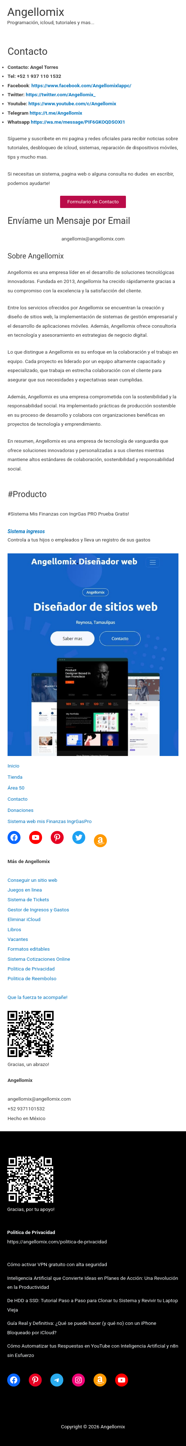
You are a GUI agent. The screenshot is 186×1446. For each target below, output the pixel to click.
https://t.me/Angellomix (56, 113)
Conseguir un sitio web (32, 880)
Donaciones (20, 810)
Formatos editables (29, 949)
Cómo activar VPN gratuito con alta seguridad (57, 1264)
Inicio (13, 766)
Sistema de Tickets (28, 899)
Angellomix (35, 12)
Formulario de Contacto (93, 201)
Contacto (17, 799)
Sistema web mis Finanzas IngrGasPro (50, 821)
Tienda (15, 777)
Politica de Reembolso (32, 978)
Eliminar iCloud (24, 919)
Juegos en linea (25, 890)
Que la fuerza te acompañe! (37, 997)
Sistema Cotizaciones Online (39, 959)
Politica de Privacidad (31, 969)
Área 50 (16, 788)
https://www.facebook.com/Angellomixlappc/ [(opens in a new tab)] (81, 85)
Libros (14, 929)
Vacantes (18, 939)
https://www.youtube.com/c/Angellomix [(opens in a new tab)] (72, 103)
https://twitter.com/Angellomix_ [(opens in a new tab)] (61, 94)
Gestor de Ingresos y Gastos (38, 909)
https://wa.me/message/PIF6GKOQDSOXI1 (77, 122)
